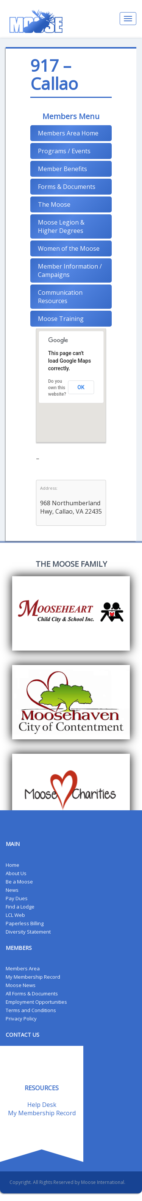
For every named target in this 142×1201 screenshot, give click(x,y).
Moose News (21, 985)
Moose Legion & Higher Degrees (61, 226)
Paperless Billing (25, 923)
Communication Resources (60, 296)
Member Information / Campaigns (70, 270)
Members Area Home (68, 133)
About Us (16, 873)
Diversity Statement (28, 931)
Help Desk (41, 1104)
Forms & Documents (66, 186)
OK (81, 387)
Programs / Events (64, 151)
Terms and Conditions (31, 1010)
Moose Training (61, 318)
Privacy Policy (21, 1018)
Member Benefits (62, 169)
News (12, 890)
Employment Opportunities (36, 1001)
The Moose (54, 204)
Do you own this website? (57, 388)
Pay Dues (17, 898)
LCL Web (15, 915)
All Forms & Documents (32, 993)
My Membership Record (33, 976)
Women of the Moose (69, 248)
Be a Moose (19, 881)
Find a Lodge (20, 906)
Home (12, 864)
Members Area (23, 968)
